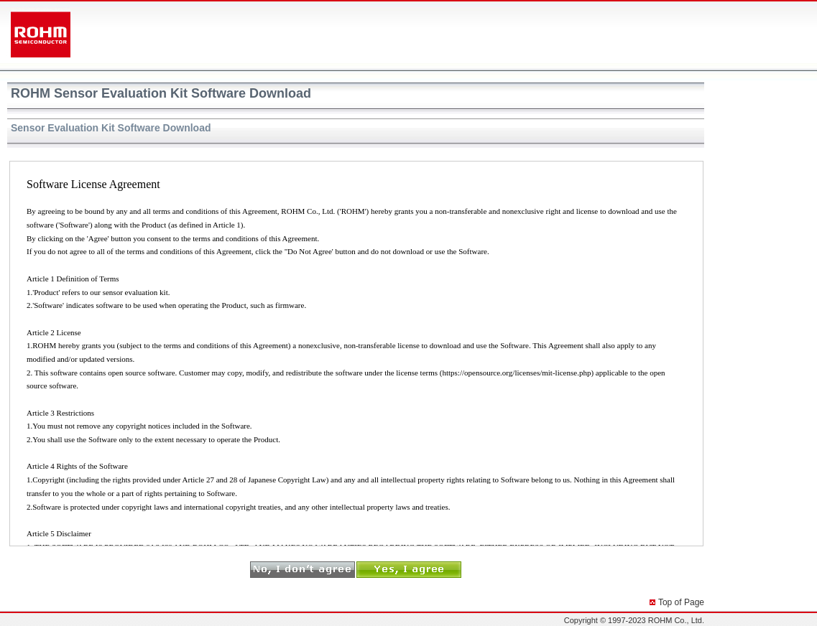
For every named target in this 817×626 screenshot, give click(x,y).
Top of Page (681, 602)
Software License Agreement (356, 353)
